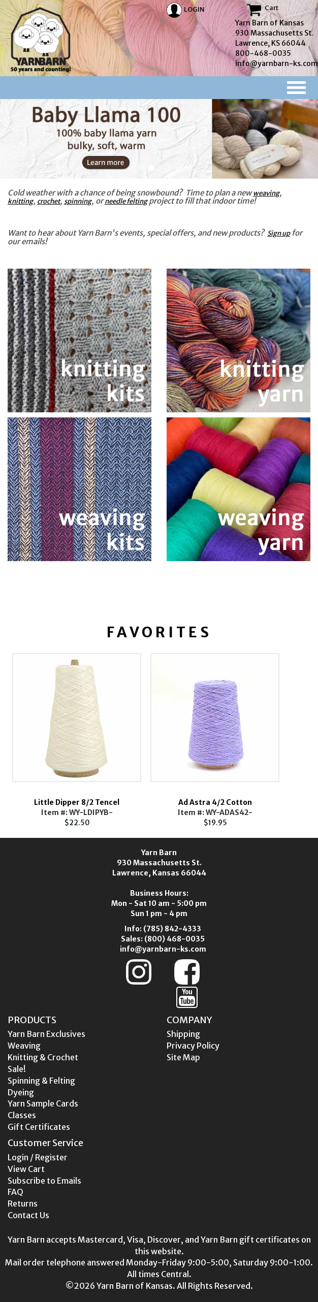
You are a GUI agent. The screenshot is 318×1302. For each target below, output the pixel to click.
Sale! (17, 1069)
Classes (22, 1115)
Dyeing (21, 1092)
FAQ (15, 1192)
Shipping (183, 1034)
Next (299, 738)
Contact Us (28, 1215)
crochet (48, 201)
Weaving (24, 1045)
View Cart (26, 1169)
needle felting (126, 201)
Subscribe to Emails (44, 1181)
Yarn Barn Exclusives (46, 1034)
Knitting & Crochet (43, 1057)
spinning (77, 201)
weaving (266, 193)
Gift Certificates (39, 1127)
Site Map (183, 1057)
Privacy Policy (193, 1045)
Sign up (278, 233)
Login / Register (38, 1157)
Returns (23, 1203)
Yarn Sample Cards (43, 1103)
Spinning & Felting (41, 1081)
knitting (20, 201)
